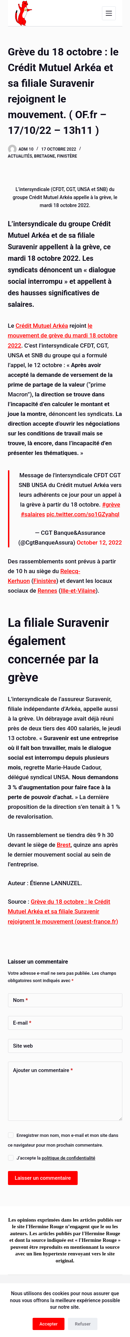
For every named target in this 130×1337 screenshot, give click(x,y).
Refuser (82, 1324)
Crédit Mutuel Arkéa (42, 325)
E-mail (22, 1023)
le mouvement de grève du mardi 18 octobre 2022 (63, 335)
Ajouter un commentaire (43, 1070)
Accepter (49, 1324)
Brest (64, 844)
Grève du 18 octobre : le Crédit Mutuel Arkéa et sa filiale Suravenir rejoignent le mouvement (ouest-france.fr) (63, 911)
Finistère (67, 156)
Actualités (20, 156)
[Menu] (109, 13)
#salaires (33, 514)
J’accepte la (56, 1158)
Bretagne (44, 156)
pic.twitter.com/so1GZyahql (82, 514)
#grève (111, 504)
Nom (20, 1000)
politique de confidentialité (68, 1158)
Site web (23, 1046)
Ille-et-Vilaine (78, 590)
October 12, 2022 (99, 542)
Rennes (47, 590)
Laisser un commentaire (43, 1178)
